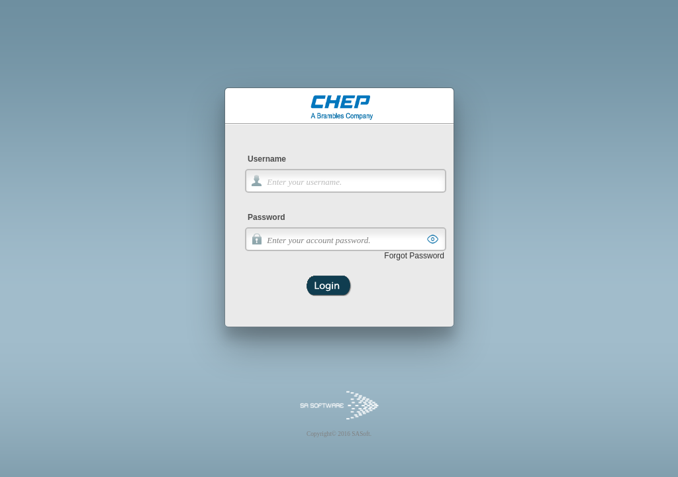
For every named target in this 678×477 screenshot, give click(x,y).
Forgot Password (414, 255)
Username (267, 159)
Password (266, 217)
